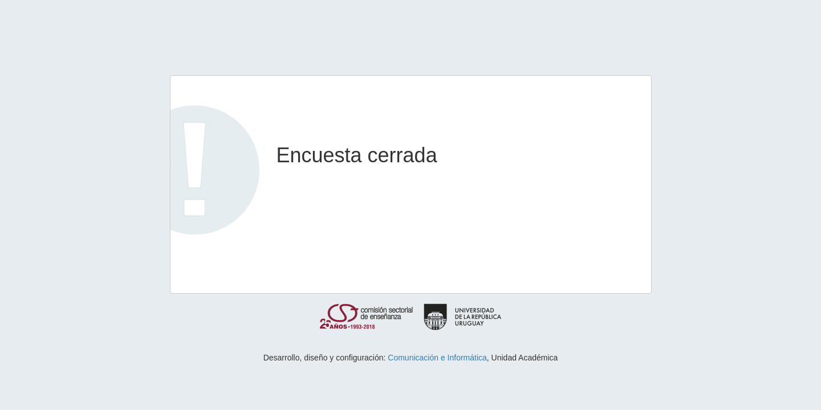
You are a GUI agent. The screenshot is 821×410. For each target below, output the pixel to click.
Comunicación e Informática (437, 357)
